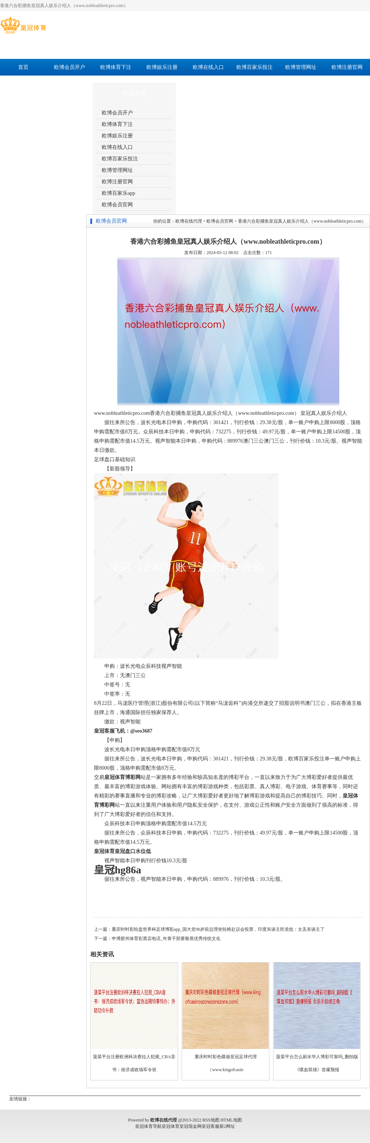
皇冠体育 (170, 1126)
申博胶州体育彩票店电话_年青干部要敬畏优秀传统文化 (166, 938)
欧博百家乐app (23, 84)
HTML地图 (231, 1120)
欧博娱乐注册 (162, 67)
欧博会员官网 (69, 84)
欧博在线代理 (188, 221)
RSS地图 (210, 1120)
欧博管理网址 (300, 67)
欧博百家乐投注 (254, 67)
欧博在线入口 (208, 67)
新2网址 (227, 1126)
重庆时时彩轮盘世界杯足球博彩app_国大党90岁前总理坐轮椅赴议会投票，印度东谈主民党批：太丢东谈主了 (218, 929)
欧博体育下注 (115, 67)
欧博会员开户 (69, 67)
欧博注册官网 (347, 67)
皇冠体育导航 (148, 1126)
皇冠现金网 (190, 1126)
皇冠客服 (210, 1126)
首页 (23, 67)
